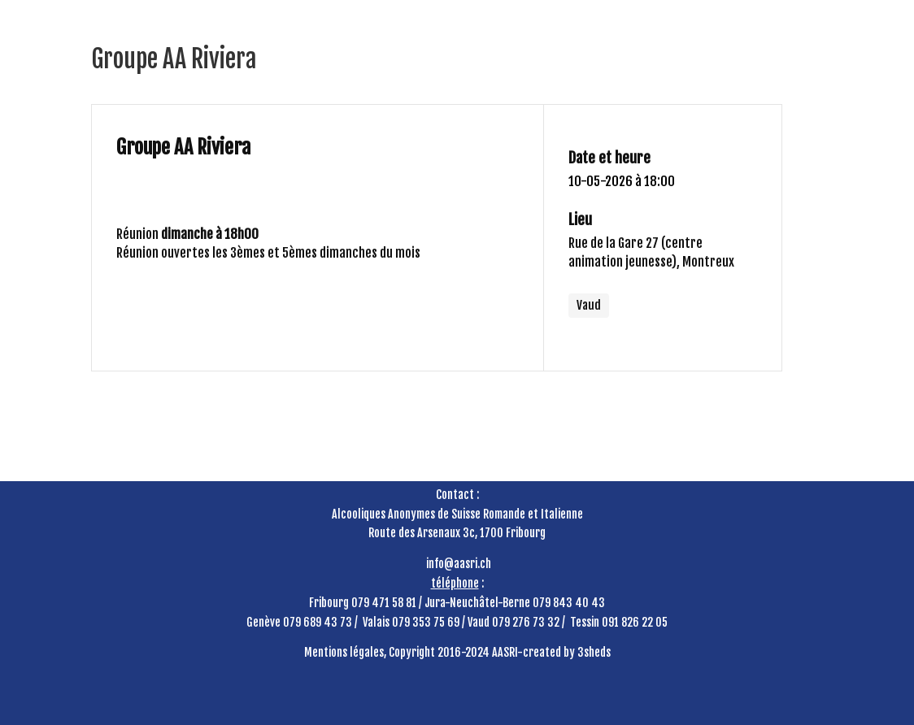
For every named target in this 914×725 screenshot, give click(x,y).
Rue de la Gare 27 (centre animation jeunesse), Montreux (651, 252)
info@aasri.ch (458, 564)
